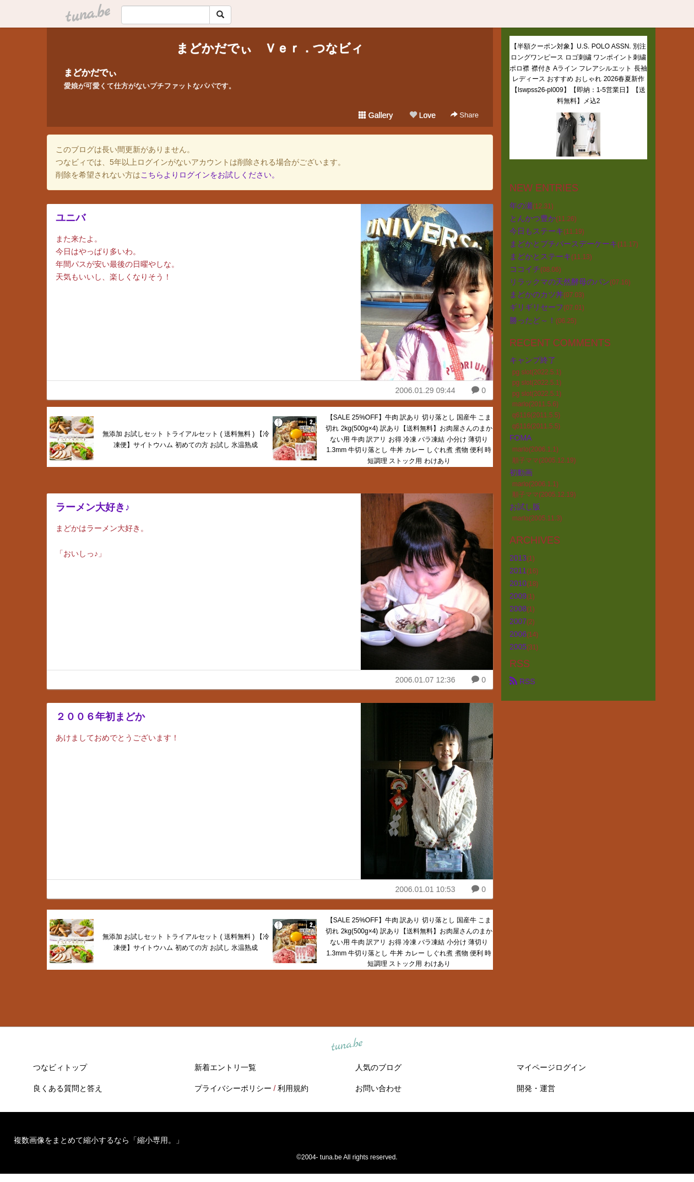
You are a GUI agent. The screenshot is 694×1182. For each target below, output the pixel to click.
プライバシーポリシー (233, 1088)
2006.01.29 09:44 (425, 390)
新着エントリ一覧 (225, 1067)
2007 (518, 621)
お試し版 (524, 506)
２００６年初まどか (100, 716)
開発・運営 (536, 1088)
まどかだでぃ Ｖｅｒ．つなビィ (270, 48)
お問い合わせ (378, 1088)
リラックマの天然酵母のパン (559, 281)
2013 (518, 558)
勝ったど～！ (532, 320)
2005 (518, 646)
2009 (518, 596)
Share (465, 115)
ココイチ (524, 269)
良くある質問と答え (67, 1088)
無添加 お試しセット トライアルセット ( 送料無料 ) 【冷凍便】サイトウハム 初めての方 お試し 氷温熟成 (186, 439)
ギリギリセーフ (536, 307)
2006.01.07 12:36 (425, 679)
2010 (518, 583)
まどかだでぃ (90, 72)
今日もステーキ (536, 231)
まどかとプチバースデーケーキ (563, 243)
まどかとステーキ (540, 256)
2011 (518, 570)
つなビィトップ (60, 1067)
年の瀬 (521, 205)
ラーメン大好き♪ (93, 507)
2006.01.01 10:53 (425, 889)
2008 (518, 608)
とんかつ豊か (532, 218)
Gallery (376, 115)
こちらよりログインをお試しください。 (209, 174)
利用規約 (293, 1088)
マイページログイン (551, 1067)
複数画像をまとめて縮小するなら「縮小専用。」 (98, 1140)
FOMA (520, 437)
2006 (518, 634)
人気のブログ (378, 1067)
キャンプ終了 (532, 360)
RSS (522, 681)
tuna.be (346, 1045)
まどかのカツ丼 (536, 294)
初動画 (521, 472)
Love (422, 115)
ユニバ (70, 217)
